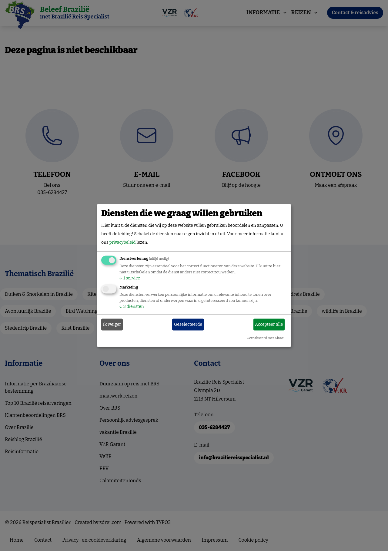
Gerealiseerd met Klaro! (265, 338)
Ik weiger (112, 324)
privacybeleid (122, 242)
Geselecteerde (188, 324)
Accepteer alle (269, 324)
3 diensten (131, 306)
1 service (129, 278)
